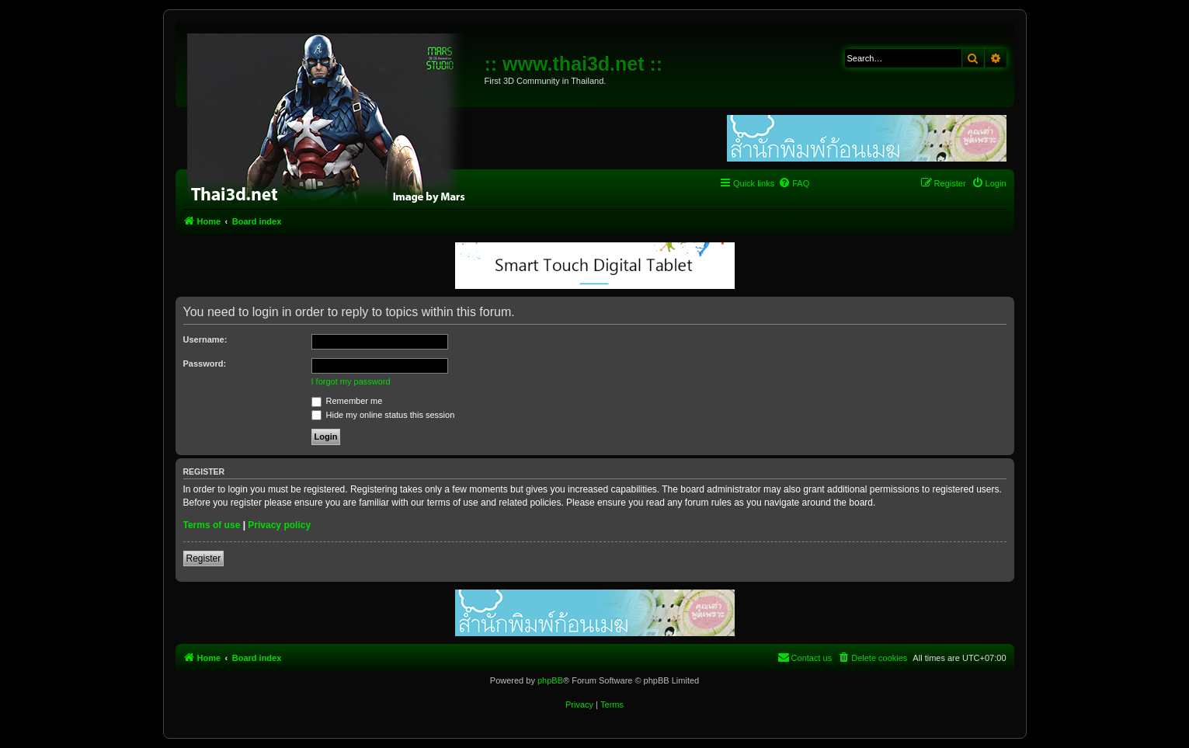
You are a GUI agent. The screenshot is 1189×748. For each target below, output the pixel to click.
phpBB (550, 680)
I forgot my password (351, 381)
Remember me (347, 400)
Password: (205, 363)
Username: (205, 339)
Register (203, 558)
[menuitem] (793, 183)
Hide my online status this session (383, 414)
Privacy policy (279, 525)
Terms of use (212, 525)
